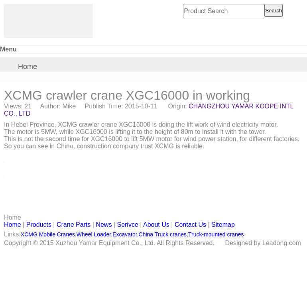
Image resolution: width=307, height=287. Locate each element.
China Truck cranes (163, 234)
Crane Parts (74, 224)
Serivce (127, 224)
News (104, 224)
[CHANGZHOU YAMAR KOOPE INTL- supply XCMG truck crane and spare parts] (48, 21)
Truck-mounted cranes (216, 234)
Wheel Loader (94, 234)
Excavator (124, 234)
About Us (156, 224)
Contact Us (190, 224)
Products (38, 224)
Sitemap (223, 224)
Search (273, 11)
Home (27, 67)
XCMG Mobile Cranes (48, 234)
